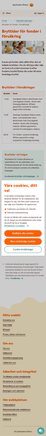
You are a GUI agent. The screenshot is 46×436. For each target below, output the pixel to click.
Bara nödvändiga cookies (23, 241)
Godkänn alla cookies (23, 233)
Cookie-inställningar (23, 249)
